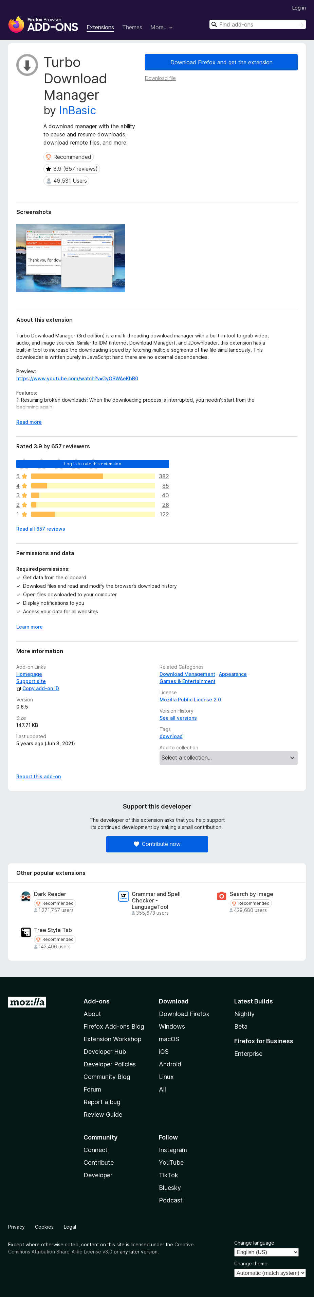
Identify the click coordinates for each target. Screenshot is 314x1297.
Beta (240, 1026)
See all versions (178, 718)
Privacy (16, 1227)
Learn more (29, 627)
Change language (254, 1243)
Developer (98, 1175)
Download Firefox (184, 1013)
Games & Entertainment (188, 681)
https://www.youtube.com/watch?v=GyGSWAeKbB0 (77, 378)
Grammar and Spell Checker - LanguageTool (156, 900)
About (92, 1013)
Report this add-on (38, 776)
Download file (160, 78)
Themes (132, 27)
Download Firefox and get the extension (221, 62)
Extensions (100, 27)
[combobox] (257, 24)
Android (170, 1064)
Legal (70, 1227)
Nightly (244, 1013)
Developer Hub (105, 1051)
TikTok (168, 1175)
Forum (92, 1089)
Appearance (233, 674)
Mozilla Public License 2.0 (190, 699)
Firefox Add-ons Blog (114, 1026)
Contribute (99, 1162)
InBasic (77, 110)
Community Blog (107, 1076)
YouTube (171, 1162)
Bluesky (170, 1187)
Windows (172, 1026)
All (162, 1089)
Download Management (187, 674)
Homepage (29, 674)
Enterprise (248, 1053)
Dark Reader (50, 894)
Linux (166, 1076)
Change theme (250, 1263)
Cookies (44, 1227)
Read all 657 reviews (40, 529)
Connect (96, 1149)
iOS (164, 1051)
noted (71, 1244)
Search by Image (251, 894)
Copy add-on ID (37, 688)
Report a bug (102, 1101)
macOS (169, 1039)
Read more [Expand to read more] (29, 422)
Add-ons (97, 1001)
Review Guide (103, 1114)
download (171, 736)
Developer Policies (110, 1064)
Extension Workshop (112, 1039)
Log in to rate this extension (92, 463)
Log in (299, 8)
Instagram (173, 1149)
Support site (31, 681)
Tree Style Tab (53, 930)
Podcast (171, 1200)
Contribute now (157, 844)
